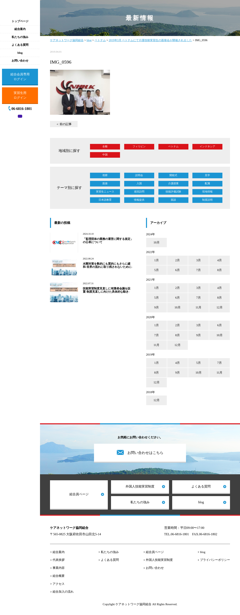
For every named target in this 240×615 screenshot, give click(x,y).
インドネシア (207, 146)
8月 (219, 270)
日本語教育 (105, 199)
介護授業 (173, 183)
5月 (156, 270)
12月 (220, 307)
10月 (157, 242)
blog (201, 502)
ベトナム (173, 146)
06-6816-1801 (21, 109)
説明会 (139, 175)
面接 (105, 183)
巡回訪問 (139, 191)
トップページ (20, 21)
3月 (198, 260)
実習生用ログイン (20, 95)
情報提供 (139, 199)
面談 (173, 199)
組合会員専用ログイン (20, 77)
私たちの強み (140, 502)
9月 (156, 307)
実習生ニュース (105, 191)
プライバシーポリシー (215, 559)
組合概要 (59, 575)
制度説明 (207, 199)
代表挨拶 (59, 559)
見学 (207, 175)
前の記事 (66, 124)
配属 (207, 183)
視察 (105, 175)
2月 (177, 260)
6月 (177, 270)
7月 (198, 270)
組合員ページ (79, 494)
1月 (156, 260)
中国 (105, 154)
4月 (219, 260)
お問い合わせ (155, 567)
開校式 (173, 175)
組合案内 (59, 552)
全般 (105, 146)
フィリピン (139, 146)
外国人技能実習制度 (140, 486)
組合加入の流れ (63, 591)
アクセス (59, 583)
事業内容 (59, 567)
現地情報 (207, 191)
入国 (139, 183)
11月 (198, 307)
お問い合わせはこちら (145, 453)
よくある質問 (201, 486)
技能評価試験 (173, 191)
